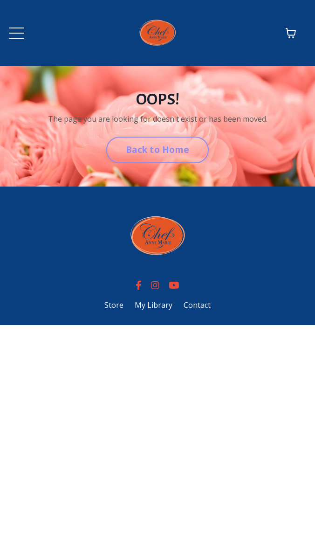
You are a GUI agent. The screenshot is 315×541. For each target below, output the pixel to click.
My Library (153, 305)
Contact (197, 305)
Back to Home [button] (157, 149)
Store (113, 305)
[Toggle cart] (290, 33)
